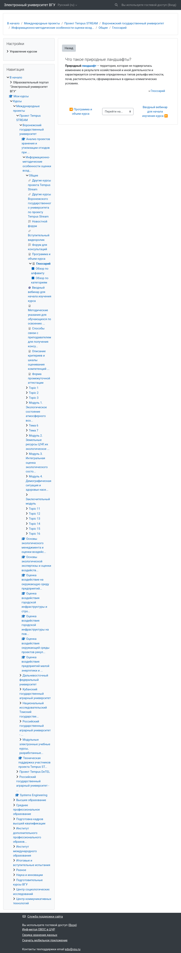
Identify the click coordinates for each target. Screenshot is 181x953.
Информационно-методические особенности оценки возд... (52, 28)
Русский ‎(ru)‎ (66, 5)
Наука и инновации (29, 875)
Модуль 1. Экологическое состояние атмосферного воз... (36, 411)
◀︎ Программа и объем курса (81, 111)
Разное (21, 870)
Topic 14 (34, 524)
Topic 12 (34, 513)
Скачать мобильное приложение (45, 940)
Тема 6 (33, 425)
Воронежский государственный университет (133, 23)
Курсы (17, 101)
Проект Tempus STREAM (81, 23)
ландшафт (89, 66)
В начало (13, 23)
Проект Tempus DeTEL (34, 772)
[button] (116, 5)
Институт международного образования (25, 851)
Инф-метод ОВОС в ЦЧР (38, 929)
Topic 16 (34, 533)
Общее (103, 28)
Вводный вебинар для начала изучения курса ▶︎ (155, 111)
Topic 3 (33, 398)
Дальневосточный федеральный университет (33, 680)
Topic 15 (34, 528)
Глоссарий (119, 28)
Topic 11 (34, 508)
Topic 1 (33, 388)
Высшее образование (31, 800)
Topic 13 (34, 518)
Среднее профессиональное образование (26, 809)
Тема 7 (33, 430)
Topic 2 (33, 393)
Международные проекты (42, 23)
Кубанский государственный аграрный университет (35, 694)
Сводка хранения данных (39, 935)
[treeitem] (29, 51)
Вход (172, 5)
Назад (69, 48)
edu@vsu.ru (72, 949)
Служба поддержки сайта (42, 916)
